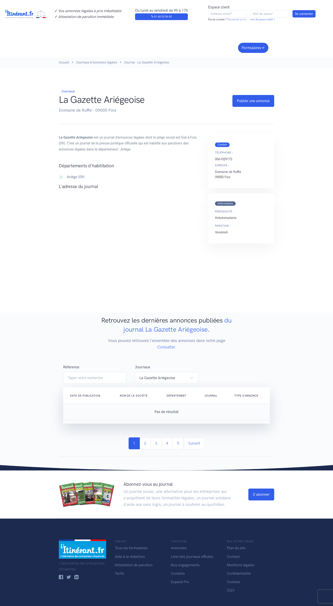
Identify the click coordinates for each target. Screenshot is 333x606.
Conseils (197, 47)
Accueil (64, 62)
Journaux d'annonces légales (96, 62)
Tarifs (119, 573)
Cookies (233, 582)
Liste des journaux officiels (192, 556)
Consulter (103, 47)
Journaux (129, 47)
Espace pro (224, 47)
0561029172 (223, 159)
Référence (71, 367)
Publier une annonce (253, 101)
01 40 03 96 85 (161, 16)
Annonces (179, 548)
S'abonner (261, 494)
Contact (233, 556)
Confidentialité (239, 573)
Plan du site (236, 548)
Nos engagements (165, 47)
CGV (231, 590)
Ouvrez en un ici (236, 19)
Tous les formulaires (131, 548)
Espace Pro (180, 582)
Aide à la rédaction (130, 556)
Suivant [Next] (194, 443)
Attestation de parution (133, 565)
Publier (75, 47)
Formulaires (251, 48)
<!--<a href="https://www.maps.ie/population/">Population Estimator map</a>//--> (129, 236)
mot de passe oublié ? (262, 19)
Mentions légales (240, 565)
